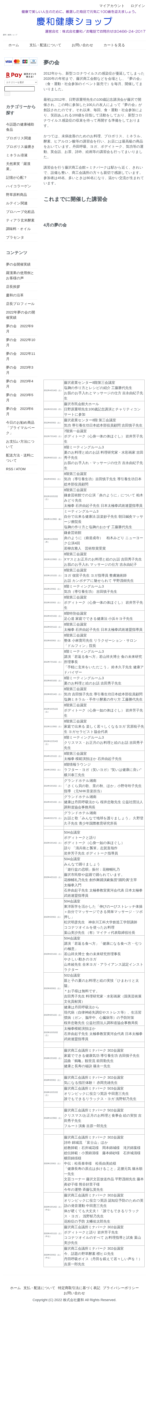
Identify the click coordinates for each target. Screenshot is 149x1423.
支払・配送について (43, 45)
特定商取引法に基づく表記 (79, 1288)
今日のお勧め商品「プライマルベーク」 (20, 428)
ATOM (21, 469)
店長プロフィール (20, 304)
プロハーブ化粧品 (20, 212)
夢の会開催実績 (18, 264)
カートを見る (112, 45)
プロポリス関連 (18, 138)
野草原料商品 (16, 195)
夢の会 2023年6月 (19, 411)
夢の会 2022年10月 (20, 342)
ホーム (11, 45)
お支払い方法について (20, 444)
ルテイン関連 (17, 203)
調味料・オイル (18, 229)
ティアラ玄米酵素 (20, 220)
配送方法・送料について (20, 457)
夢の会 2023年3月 (19, 370)
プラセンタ (15, 237)
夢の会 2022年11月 (20, 356)
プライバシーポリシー (121, 1288)
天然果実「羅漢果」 (18, 166)
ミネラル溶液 (17, 155)
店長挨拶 (13, 287)
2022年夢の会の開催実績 (20, 314)
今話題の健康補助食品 (20, 127)
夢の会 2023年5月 (19, 397)
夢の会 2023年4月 (19, 383)
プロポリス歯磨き (20, 147)
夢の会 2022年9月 (19, 328)
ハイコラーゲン (18, 186)
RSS (9, 469)
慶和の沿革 (15, 295)
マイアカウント (110, 6)
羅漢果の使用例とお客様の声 (20, 275)
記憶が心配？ (16, 178)
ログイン (136, 6)
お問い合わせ (80, 45)
